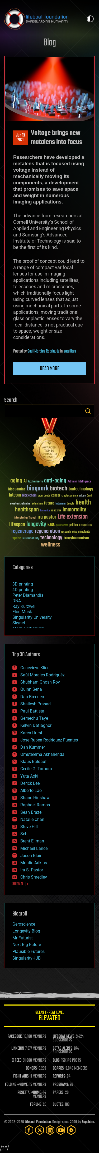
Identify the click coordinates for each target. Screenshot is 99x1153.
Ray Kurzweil (24, 606)
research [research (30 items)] (66, 532)
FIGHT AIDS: (21, 1076)
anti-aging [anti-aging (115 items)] (55, 481)
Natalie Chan (32, 819)
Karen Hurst (31, 732)
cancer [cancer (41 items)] (55, 496)
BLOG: (56, 1060)
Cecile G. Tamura (36, 768)
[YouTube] (60, 1130)
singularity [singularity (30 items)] (84, 532)
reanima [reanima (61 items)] (85, 524)
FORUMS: (36, 1104)
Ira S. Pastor (31, 869)
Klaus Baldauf (33, 761)
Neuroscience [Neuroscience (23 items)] (62, 525)
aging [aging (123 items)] (16, 481)
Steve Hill (29, 826)
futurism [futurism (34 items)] (60, 504)
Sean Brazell (32, 812)
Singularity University (32, 617)
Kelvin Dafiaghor (35, 725)
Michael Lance (34, 848)
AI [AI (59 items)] (25, 481)
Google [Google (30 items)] (70, 504)
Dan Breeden (32, 696)
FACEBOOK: (15, 1036)
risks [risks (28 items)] (74, 531)
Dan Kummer (32, 747)
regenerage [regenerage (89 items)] (22, 531)
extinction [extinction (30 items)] (37, 504)
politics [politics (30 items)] (73, 525)
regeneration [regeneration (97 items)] (47, 531)
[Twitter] (39, 1130)
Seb (23, 833)
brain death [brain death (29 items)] (44, 496)
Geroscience (23, 924)
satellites (70, 351)
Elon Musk (22, 611)
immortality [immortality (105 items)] (74, 510)
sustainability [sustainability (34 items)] (30, 539)
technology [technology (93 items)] (51, 538)
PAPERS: (58, 1092)
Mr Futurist (22, 937)
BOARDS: (59, 1068)
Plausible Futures (28, 951)
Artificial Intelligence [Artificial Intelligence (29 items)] (79, 482)
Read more (49, 368)
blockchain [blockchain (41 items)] (29, 496)
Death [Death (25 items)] (89, 495)
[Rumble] (71, 1130)
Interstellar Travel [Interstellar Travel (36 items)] (25, 518)
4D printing (22, 589)
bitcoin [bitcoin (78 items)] (15, 495)
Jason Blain (31, 855)
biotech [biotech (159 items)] (58, 488)
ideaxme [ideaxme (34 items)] (56, 511)
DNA (16, 600)
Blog (49, 42)
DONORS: (32, 1068)
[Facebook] (29, 1130)
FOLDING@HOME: (17, 1084)
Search (88, 411)
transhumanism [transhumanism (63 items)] (76, 538)
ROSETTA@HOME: (29, 1092)
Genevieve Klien (35, 667)
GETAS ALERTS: (63, 1048)
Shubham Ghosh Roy (40, 682)
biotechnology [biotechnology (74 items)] (81, 489)
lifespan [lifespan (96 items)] (17, 525)
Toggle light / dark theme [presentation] (90, 18)
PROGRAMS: (61, 1084)
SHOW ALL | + (20, 884)
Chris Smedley (33, 877)
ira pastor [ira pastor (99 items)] (46, 517)
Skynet (18, 622)
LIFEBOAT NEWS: (64, 1036)
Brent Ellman (32, 840)
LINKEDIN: (18, 1048)
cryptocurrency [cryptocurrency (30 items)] (70, 496)
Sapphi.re (88, 1122)
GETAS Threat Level (49, 1016)
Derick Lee (30, 783)
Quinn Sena (31, 689)
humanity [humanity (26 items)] (45, 510)
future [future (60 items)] (49, 503)
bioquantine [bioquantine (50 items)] (17, 489)
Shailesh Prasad (35, 703)
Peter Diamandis (27, 595)
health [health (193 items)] (83, 503)
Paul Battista (32, 711)
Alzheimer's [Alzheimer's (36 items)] (35, 482)
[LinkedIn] (50, 1130)
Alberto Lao (31, 790)
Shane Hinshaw (35, 797)
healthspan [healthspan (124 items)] (27, 510)
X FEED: (17, 1060)
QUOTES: (58, 1104)
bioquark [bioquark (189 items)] (38, 489)
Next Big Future (26, 944)
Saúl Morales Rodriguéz (43, 351)
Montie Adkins (33, 862)
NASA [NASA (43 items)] (51, 525)
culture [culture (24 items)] (82, 495)
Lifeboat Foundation (38, 1122)
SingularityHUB (26, 958)
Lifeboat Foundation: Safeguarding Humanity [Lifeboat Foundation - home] (36, 18)
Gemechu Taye (34, 718)
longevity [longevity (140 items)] (36, 524)
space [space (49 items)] (16, 538)
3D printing (22, 584)
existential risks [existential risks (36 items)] (20, 504)
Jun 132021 (20, 138)
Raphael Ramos (35, 804)
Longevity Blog (26, 931)
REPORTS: (59, 1076)
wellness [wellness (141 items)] (50, 544)
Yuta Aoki (29, 776)
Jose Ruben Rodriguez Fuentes (49, 740)
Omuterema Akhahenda (42, 754)
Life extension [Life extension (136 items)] (73, 517)
